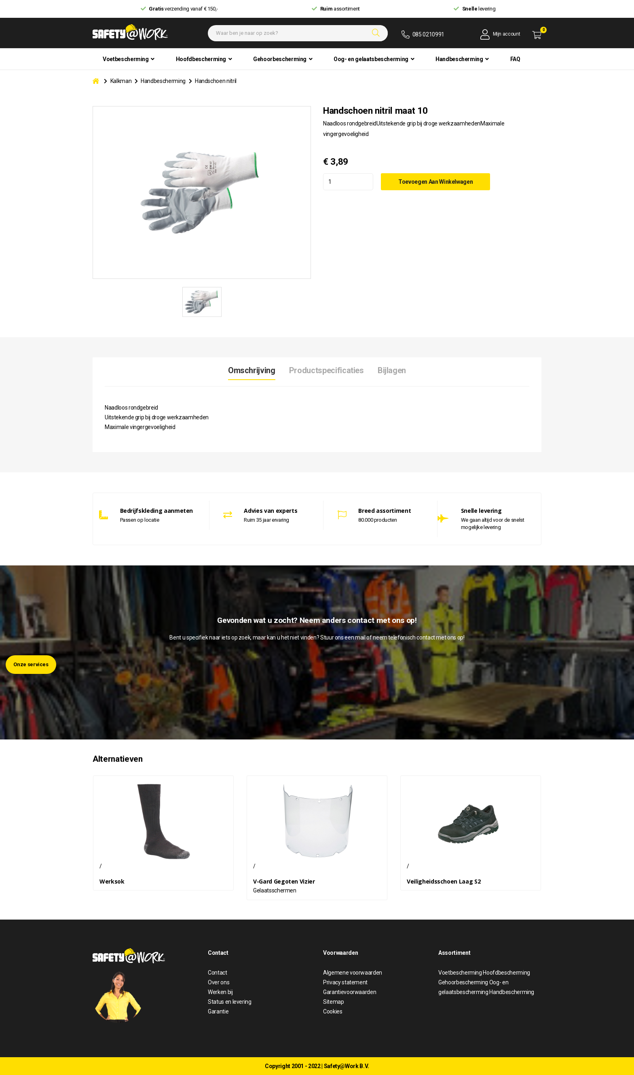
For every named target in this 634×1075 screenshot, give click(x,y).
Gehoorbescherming (463, 982)
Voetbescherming (460, 972)
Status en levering (229, 1002)
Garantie (218, 1011)
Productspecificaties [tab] (326, 371)
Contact (217, 972)
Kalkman (121, 81)
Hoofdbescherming (506, 972)
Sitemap (333, 1002)
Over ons (218, 982)
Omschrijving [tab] (251, 371)
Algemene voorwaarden (352, 972)
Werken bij (220, 992)
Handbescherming (163, 81)
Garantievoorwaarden (349, 992)
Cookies (332, 1011)
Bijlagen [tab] (392, 371)
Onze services (30, 664)
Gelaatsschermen (274, 890)
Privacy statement (345, 982)
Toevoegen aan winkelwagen (438, 181)
